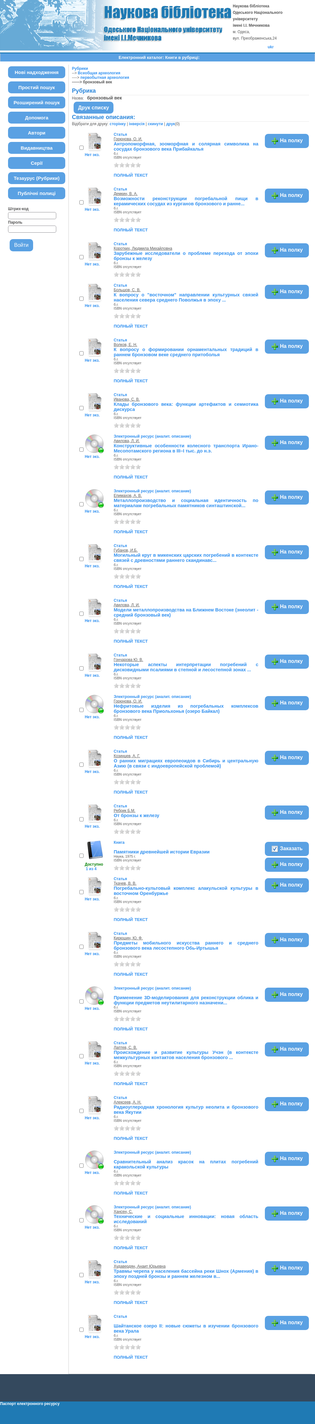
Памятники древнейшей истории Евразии (162, 851)
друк (170, 124)
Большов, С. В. (127, 290)
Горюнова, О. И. (128, 139)
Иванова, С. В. (127, 399)
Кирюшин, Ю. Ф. (128, 938)
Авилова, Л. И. (127, 441)
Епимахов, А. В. (128, 495)
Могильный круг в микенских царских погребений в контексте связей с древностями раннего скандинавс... (186, 558)
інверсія (137, 124)
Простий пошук (36, 87)
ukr (271, 47)
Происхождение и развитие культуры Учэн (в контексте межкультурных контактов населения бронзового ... (186, 1055)
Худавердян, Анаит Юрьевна (140, 1266)
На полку (287, 141)
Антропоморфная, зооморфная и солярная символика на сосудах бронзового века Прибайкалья (186, 146)
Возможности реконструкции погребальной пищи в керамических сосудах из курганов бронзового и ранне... (186, 201)
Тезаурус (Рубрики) (37, 178)
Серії (37, 163)
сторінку (118, 124)
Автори (37, 132)
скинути (155, 124)
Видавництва (36, 148)
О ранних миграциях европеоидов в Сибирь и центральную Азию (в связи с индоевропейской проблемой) (186, 763)
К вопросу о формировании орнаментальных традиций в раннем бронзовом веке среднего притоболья (186, 352)
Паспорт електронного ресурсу (29, 1403)
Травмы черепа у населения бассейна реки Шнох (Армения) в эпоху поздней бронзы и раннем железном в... (186, 1274)
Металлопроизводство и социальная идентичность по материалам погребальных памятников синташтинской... (186, 503)
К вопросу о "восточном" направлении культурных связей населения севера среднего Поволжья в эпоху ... (186, 297)
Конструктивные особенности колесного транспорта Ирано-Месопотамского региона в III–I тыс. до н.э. (186, 448)
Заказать (287, 849)
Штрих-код (18, 209)
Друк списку (93, 107)
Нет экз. (92, 155)
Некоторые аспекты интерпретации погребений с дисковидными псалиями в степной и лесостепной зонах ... (186, 667)
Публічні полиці (37, 193)
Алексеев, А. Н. (127, 1102)
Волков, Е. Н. (125, 344)
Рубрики (80, 68)
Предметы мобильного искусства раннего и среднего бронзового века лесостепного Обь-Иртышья (186, 945)
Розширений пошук (37, 102)
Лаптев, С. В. (125, 1047)
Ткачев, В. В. (125, 883)
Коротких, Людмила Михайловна (143, 248)
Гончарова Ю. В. (128, 659)
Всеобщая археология (99, 73)
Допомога (37, 117)
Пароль (15, 222)
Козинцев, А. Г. (127, 756)
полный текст (131, 175)
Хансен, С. (123, 1211)
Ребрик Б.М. (124, 810)
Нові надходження (37, 72)
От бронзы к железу (136, 815)
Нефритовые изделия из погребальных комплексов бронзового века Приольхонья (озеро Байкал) (186, 708)
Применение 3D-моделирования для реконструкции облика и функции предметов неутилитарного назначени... (186, 1000)
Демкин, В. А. (126, 193)
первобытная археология (104, 77)
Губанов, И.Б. (126, 550)
